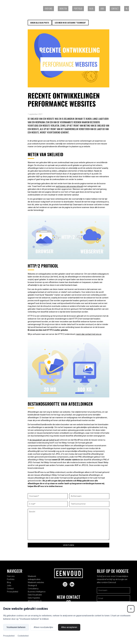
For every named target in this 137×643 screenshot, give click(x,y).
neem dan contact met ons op (88, 334)
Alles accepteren (69, 627)
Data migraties (35, 594)
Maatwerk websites (37, 581)
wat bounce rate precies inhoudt (69, 186)
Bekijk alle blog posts (39, 22)
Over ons (48, 8)
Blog (91, 8)
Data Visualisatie (36, 591)
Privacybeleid (12, 591)
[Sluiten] (131, 609)
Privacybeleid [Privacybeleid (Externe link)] (8, 636)
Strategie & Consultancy (39, 584)
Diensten (63, 8)
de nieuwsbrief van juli (39, 440)
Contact (115, 8)
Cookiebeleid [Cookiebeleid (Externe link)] (23, 636)
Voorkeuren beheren (16, 627)
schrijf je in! (54, 440)
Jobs (102, 8)
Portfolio (78, 8)
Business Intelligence (38, 587)
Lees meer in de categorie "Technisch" (70, 22)
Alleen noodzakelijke (43, 627)
